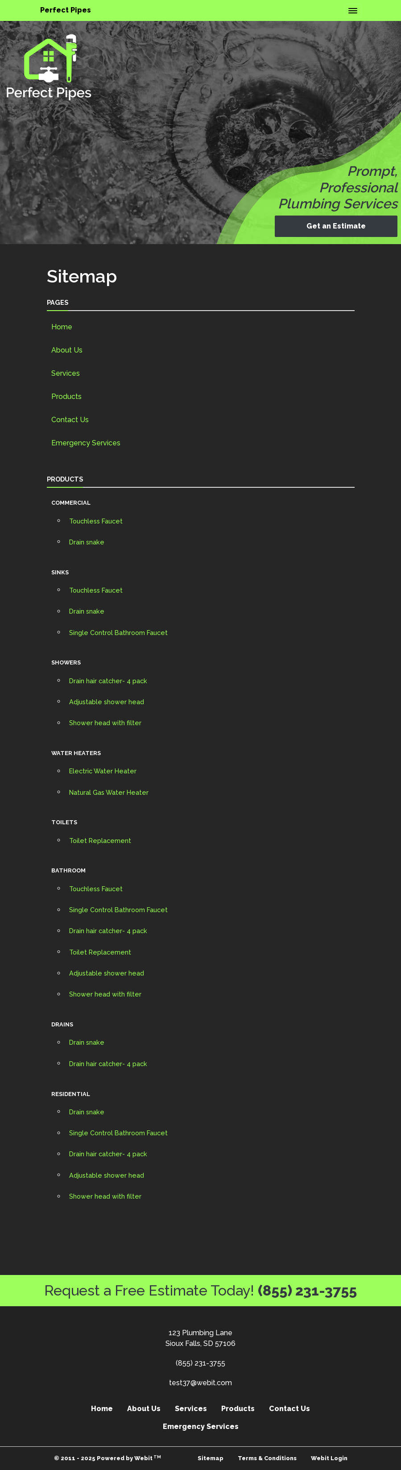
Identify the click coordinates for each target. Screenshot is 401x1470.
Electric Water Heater (102, 771)
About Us (67, 350)
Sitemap (210, 1458)
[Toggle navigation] (352, 11)
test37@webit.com (200, 1383)
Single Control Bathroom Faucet (118, 632)
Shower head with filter (105, 723)
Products (66, 396)
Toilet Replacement (100, 840)
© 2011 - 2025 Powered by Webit (107, 1458)
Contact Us (70, 419)
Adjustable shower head (106, 702)
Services (65, 373)
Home (61, 327)
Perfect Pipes (65, 10)
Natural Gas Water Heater (109, 792)
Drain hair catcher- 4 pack (108, 681)
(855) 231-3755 (307, 1290)
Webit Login (329, 1458)
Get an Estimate (336, 226)
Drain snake (86, 542)
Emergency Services (85, 443)
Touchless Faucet (96, 521)
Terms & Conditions (267, 1458)
